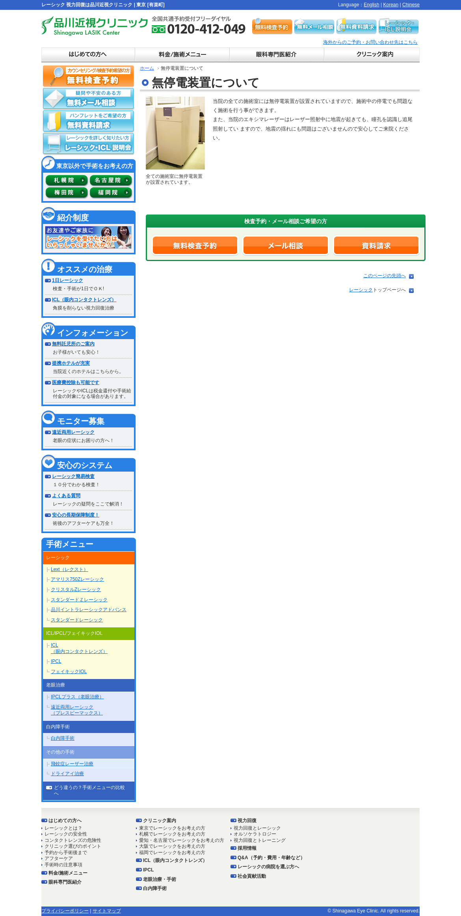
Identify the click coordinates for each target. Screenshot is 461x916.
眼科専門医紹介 (65, 882)
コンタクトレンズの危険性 (73, 840)
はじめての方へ (65, 820)
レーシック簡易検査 (73, 476)
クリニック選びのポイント (73, 846)
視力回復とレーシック (257, 828)
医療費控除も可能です (75, 382)
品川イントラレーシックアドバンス (88, 609)
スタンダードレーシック (77, 620)
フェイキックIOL (69, 671)
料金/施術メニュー (67, 873)
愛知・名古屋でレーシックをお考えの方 (181, 840)
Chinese (411, 4)
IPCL (56, 661)
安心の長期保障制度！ (75, 515)
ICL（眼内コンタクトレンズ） (84, 299)
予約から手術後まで (66, 852)
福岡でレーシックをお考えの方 (172, 852)
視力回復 (247, 820)
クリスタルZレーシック (76, 589)
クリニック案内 (372, 55)
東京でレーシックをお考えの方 (172, 828)
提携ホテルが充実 (71, 363)
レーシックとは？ (63, 828)
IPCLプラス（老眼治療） (77, 697)
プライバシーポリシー (65, 911)
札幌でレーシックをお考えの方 (172, 834)
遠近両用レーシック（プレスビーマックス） (77, 710)
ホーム (147, 68)
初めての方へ (88, 55)
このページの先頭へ (384, 275)
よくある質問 (66, 495)
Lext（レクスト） (69, 569)
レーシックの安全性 (66, 834)
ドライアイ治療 (67, 773)
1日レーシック (67, 280)
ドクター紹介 (277, 55)
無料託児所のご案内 (73, 344)
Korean (390, 4)
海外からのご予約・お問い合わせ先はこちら (370, 42)
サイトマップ (107, 911)
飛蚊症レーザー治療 (72, 764)
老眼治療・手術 (159, 879)
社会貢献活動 (252, 876)
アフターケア (59, 858)
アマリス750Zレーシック (77, 579)
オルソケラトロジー (255, 834)
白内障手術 (62, 738)
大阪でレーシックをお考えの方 (172, 846)
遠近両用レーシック (73, 432)
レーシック (361, 290)
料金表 (183, 55)
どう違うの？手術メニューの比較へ (89, 791)
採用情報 (247, 848)
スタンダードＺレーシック (79, 600)
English (371, 4)
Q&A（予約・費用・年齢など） (271, 857)
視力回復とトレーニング (260, 840)
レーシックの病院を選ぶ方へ (268, 866)
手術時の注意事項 (63, 864)
